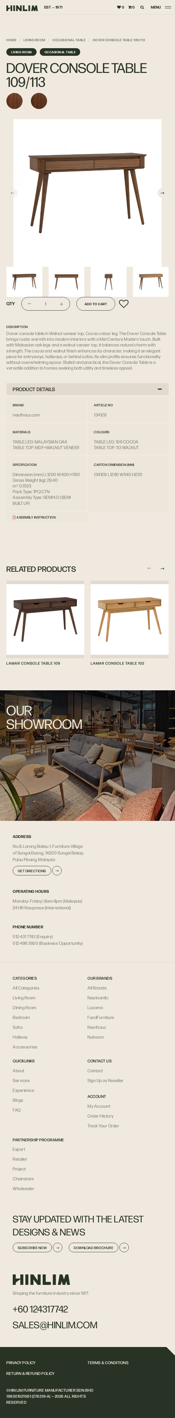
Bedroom (21, 1017)
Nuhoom (96, 1037)
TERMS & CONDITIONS (108, 1362)
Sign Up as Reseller (106, 1080)
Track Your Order (103, 1125)
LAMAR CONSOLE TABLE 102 (117, 663)
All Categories (26, 987)
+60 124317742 (40, 1309)
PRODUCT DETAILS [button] (87, 389)
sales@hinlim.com (55, 1324)
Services (21, 1080)
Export (19, 1149)
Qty (10, 303)
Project (19, 1168)
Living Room (35, 39)
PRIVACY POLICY (20, 1362)
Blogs (18, 1100)
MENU (156, 7)
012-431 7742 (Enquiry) (33, 936)
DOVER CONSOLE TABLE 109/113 (119, 39)
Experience (23, 1090)
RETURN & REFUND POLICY (30, 1373)
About (18, 1070)
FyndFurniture (101, 1017)
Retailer (20, 1159)
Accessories (25, 1046)
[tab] (87, 389)
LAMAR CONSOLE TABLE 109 (33, 663)
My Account (99, 1106)
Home (11, 39)
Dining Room (25, 1007)
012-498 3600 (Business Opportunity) (48, 943)
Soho (18, 1027)
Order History (101, 1115)
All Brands (97, 987)
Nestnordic (98, 997)
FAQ (17, 1109)
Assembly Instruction (34, 517)
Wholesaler (23, 1188)
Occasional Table (69, 39)
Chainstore (23, 1178)
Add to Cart (96, 303)
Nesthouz (97, 1027)
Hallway (20, 1037)
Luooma (95, 1007)
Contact (95, 1070)
